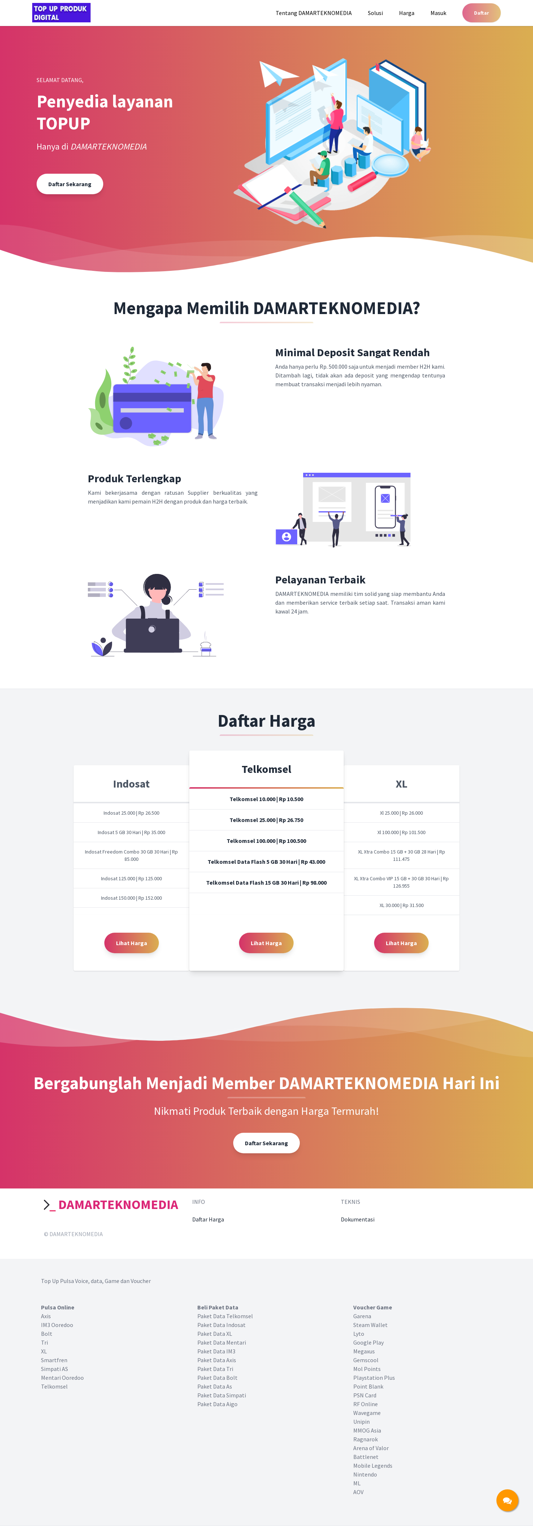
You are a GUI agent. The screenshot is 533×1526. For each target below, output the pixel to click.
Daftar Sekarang (70, 184)
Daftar (481, 13)
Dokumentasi (357, 1219)
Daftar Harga (208, 1219)
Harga (406, 12)
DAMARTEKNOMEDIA (111, 1204)
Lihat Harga (131, 943)
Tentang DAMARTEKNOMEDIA (314, 12)
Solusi (375, 12)
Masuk (438, 12)
